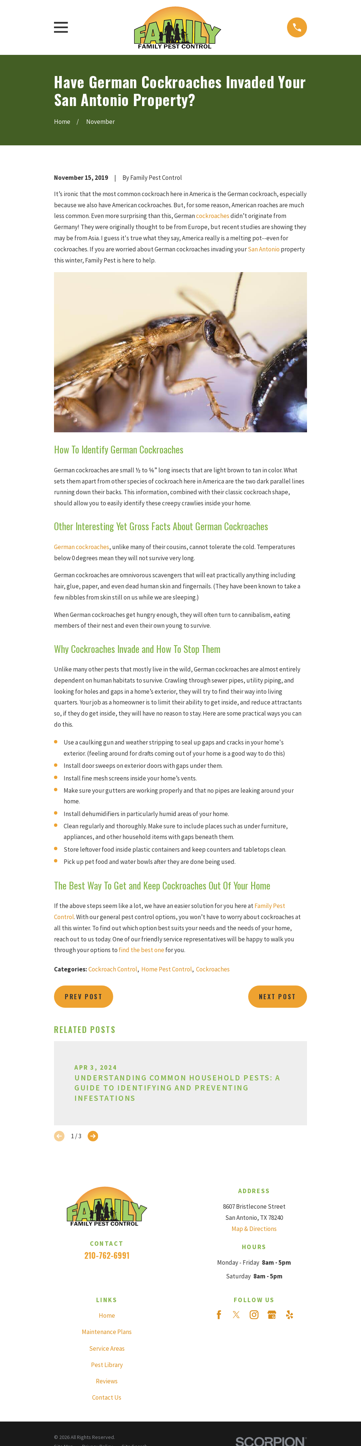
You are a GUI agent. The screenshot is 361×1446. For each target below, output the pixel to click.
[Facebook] (219, 1314)
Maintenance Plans (107, 1332)
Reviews (107, 1381)
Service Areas (107, 1348)
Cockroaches (213, 969)
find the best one (141, 950)
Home (107, 1315)
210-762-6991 (106, 1255)
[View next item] (93, 1136)
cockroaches (212, 216)
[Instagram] (254, 1314)
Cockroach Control (112, 969)
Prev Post (83, 996)
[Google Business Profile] (271, 1314)
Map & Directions (254, 1229)
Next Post (277, 996)
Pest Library (107, 1365)
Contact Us (106, 1397)
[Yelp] (289, 1314)
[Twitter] (236, 1314)
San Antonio (264, 249)
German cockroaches (81, 547)
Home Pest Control (166, 969)
